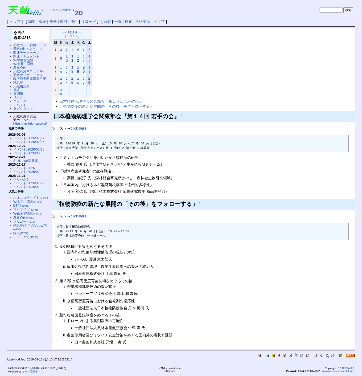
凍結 (42, 22)
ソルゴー (24, 221)
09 (71, 10)
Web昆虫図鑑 (23, 64)
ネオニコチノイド (30, 198)
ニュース (19, 101)
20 (79, 13)
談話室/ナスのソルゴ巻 (30, 227)
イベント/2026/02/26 (28, 142)
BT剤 (21, 205)
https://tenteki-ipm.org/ (30, 123)
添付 (74, 22)
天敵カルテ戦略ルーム (29, 45)
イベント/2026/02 (26, 172)
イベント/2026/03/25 (28, 149)
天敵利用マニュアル (28, 71)
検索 (128, 22)
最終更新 (142, 22)
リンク (18, 97)
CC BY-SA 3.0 (345, 368)
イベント (55, 10)
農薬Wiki (19, 67)
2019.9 (72, 32)
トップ (15, 22)
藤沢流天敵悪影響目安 (29, 79)
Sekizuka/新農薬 (25, 161)
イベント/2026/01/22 (28, 183)
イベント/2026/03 (26, 153)
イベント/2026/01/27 (28, 138)
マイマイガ (25, 209)
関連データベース (26, 52)
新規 (107, 22)
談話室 (18, 82)
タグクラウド (23, 108)
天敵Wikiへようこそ (28, 49)
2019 (65, 10)
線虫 (20, 233)
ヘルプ (159, 22)
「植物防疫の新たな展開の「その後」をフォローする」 (106, 106)
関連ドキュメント (26, 56)
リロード (88, 22)
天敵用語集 (21, 86)
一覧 (118, 22)
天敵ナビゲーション (28, 75)
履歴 (63, 22)
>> (79, 32)
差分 (53, 22)
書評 (16, 90)
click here (79, 128)
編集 (32, 22)
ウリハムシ (21, 179)
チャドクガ (25, 237)
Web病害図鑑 (23, 60)
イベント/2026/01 (26, 187)
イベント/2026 (24, 168)
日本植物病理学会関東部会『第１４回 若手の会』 (101, 101)
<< (65, 32)
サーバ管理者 (30, 371)
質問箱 (18, 93)
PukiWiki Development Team (337, 371)
